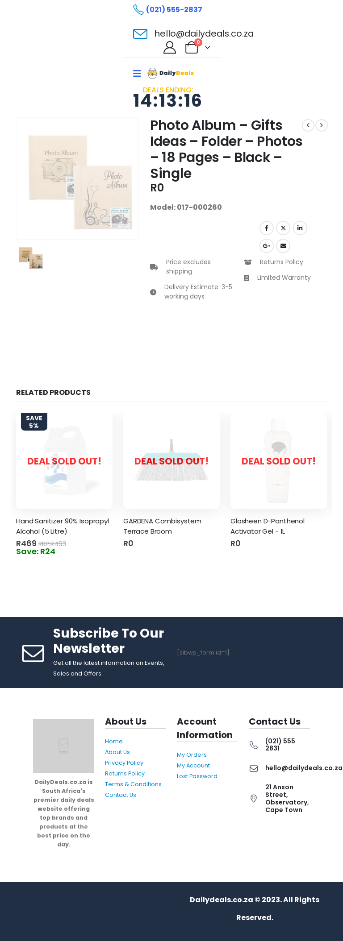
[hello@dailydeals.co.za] (193, 34)
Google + (266, 246)
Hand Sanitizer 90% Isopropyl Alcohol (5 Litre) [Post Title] (62, 526)
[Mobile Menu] (140, 73)
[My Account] (169, 47)
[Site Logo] (171, 73)
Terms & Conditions (133, 784)
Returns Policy (125, 773)
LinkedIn (300, 228)
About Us (117, 752)
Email (283, 246)
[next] (321, 125)
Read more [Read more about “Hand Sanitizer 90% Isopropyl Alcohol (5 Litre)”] (103, 547)
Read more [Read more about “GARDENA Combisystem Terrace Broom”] (210, 547)
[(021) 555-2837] (167, 10)
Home (114, 741)
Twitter (283, 228)
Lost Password (197, 776)
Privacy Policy (124, 763)
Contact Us (120, 795)
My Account (193, 765)
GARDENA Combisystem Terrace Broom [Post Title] (162, 526)
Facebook (266, 228)
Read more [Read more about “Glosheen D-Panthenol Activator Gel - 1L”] (317, 547)
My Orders (192, 755)
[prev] (308, 125)
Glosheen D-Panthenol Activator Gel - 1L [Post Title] (267, 526)
